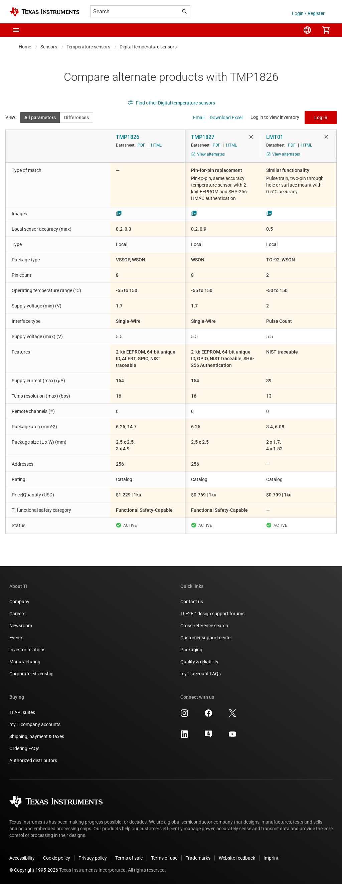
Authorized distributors (33, 760)
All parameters (40, 117)
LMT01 (274, 137)
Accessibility (22, 858)
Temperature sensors (88, 46)
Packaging (191, 649)
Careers (17, 613)
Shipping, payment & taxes (36, 736)
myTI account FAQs (200, 673)
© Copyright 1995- (33, 870)
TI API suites (22, 712)
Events (16, 637)
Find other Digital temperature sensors (171, 102)
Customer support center (206, 637)
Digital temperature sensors (148, 46)
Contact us (191, 601)
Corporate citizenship (31, 673)
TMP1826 (127, 137)
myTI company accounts (34, 724)
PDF (141, 145)
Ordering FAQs (24, 748)
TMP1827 (202, 137)
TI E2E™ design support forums (212, 613)
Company (19, 601)
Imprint (271, 858)
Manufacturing (24, 661)
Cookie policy (56, 858)
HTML (156, 145)
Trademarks (198, 858)
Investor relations (27, 649)
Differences (76, 117)
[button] (16, 30)
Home (25, 46)
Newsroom (20, 625)
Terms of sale (129, 858)
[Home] (44, 11)
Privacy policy (92, 858)
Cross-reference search (204, 625)
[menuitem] (307, 30)
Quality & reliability (199, 661)
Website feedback (237, 858)
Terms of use (164, 858)
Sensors (48, 46)
